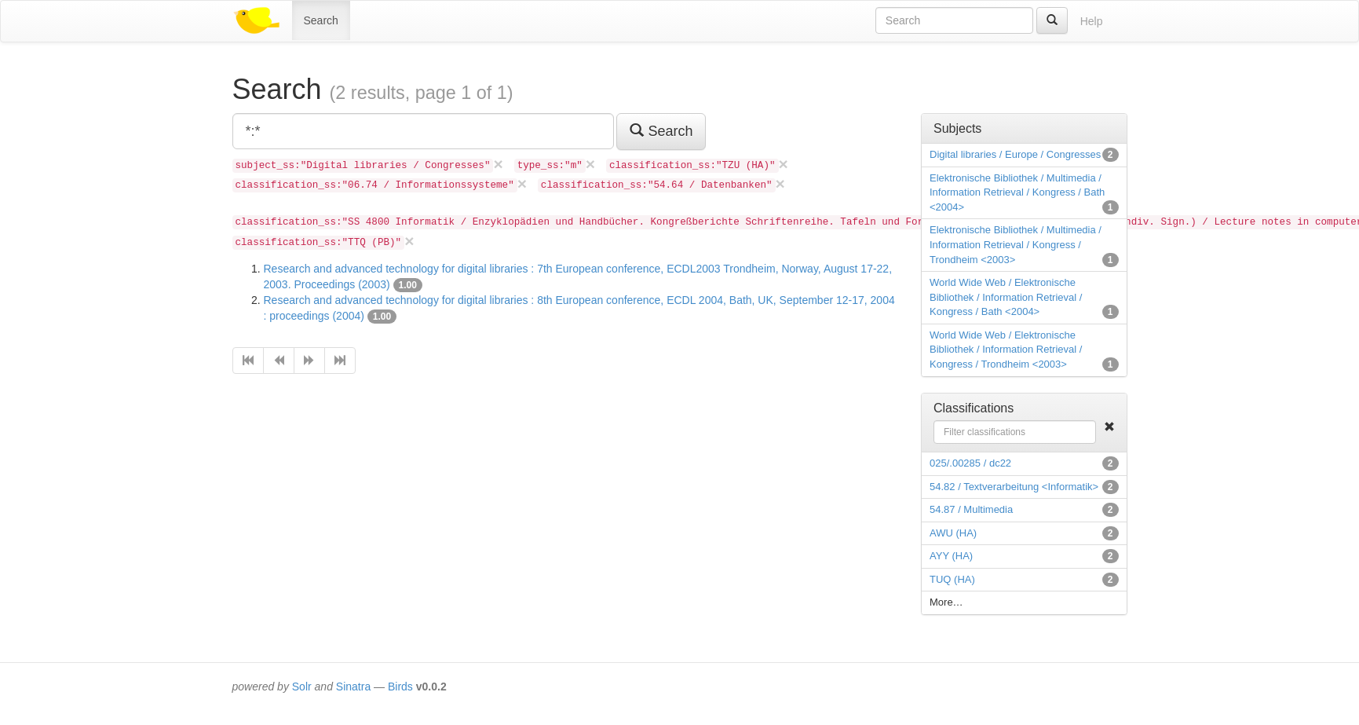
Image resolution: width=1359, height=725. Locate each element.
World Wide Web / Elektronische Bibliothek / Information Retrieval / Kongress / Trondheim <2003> (1006, 349)
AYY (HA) (951, 556)
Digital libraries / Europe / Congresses (1015, 154)
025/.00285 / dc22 (970, 463)
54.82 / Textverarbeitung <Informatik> (1014, 486)
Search (321, 20)
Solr (302, 686)
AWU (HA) (953, 533)
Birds (400, 686)
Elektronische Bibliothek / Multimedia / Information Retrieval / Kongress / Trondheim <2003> (1015, 244)
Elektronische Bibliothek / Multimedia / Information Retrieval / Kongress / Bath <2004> (1017, 192)
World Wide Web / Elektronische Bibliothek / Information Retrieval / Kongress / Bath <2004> (1006, 296)
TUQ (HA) (952, 579)
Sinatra (353, 686)
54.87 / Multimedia (971, 509)
